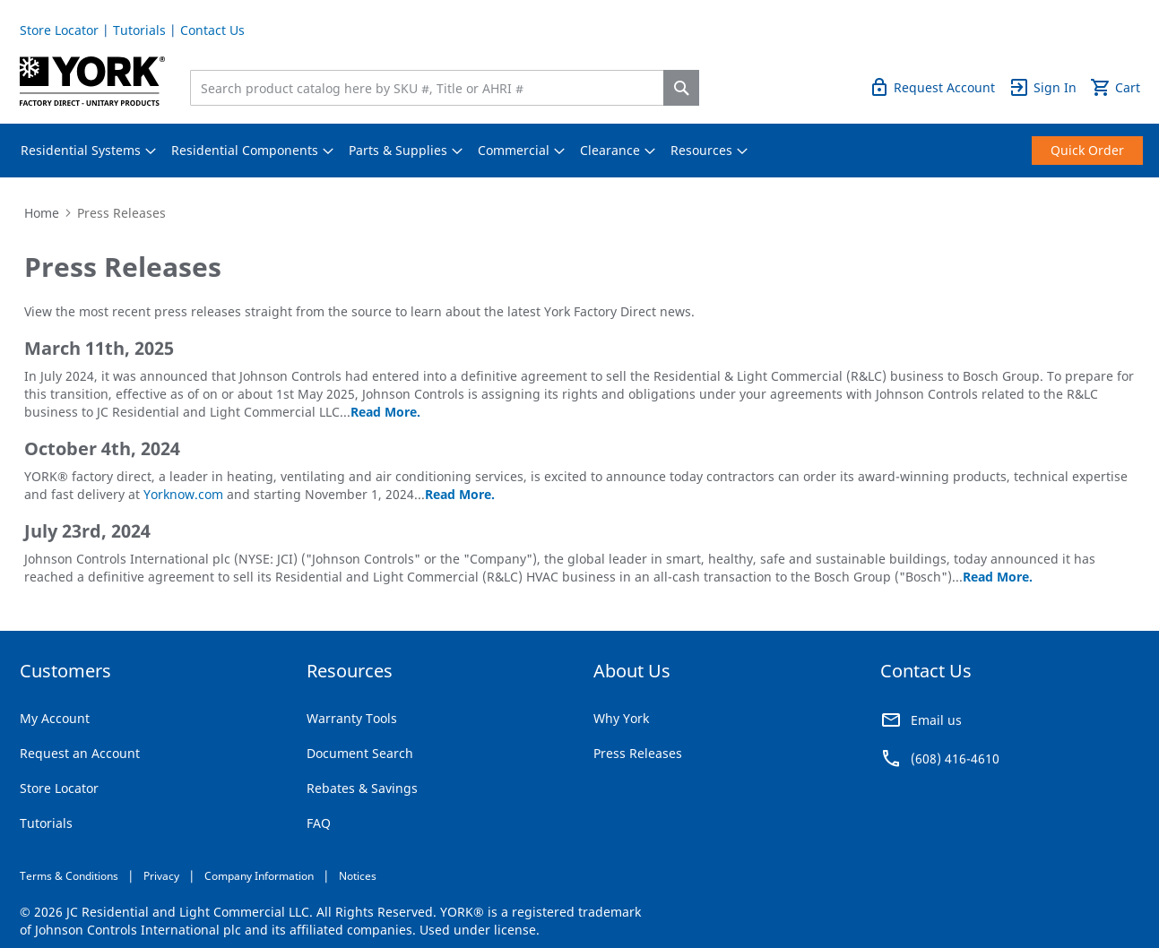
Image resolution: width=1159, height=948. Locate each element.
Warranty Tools (352, 718)
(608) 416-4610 (955, 758)
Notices (357, 875)
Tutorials (139, 30)
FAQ (319, 823)
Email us (936, 719)
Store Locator (59, 30)
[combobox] (431, 88)
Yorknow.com (183, 494)
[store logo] (93, 81)
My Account (55, 718)
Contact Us (212, 30)
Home (41, 212)
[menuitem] (80, 150)
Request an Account (80, 753)
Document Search (360, 753)
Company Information (259, 875)
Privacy (161, 875)
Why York (621, 718)
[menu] (580, 150)
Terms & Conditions (69, 875)
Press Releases (637, 753)
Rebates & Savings (362, 788)
